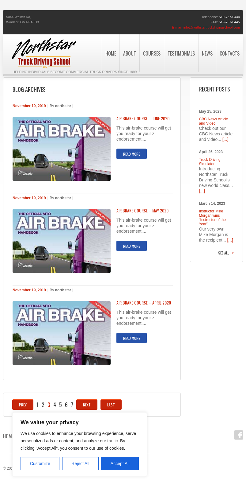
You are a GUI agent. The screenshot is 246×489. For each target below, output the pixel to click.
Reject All (80, 463)
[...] (225, 139)
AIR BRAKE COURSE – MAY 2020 (142, 210)
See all (223, 252)
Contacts (230, 53)
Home (8, 436)
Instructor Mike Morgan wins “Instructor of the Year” (212, 217)
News (207, 53)
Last (111, 404)
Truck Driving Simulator (210, 161)
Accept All (120, 463)
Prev (23, 404)
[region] (79, 444)
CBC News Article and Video (213, 121)
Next (87, 404)
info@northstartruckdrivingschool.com (212, 27)
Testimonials (181, 53)
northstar (63, 106)
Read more (131, 154)
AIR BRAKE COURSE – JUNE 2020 (142, 118)
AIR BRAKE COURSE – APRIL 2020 (143, 302)
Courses (152, 53)
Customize (40, 463)
